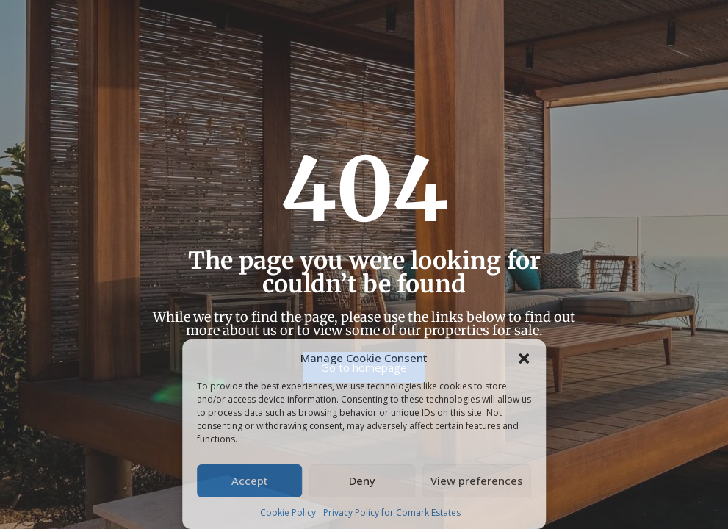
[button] (523, 357)
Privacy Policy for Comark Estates (392, 512)
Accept (249, 480)
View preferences (476, 480)
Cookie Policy (288, 512)
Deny (362, 480)
